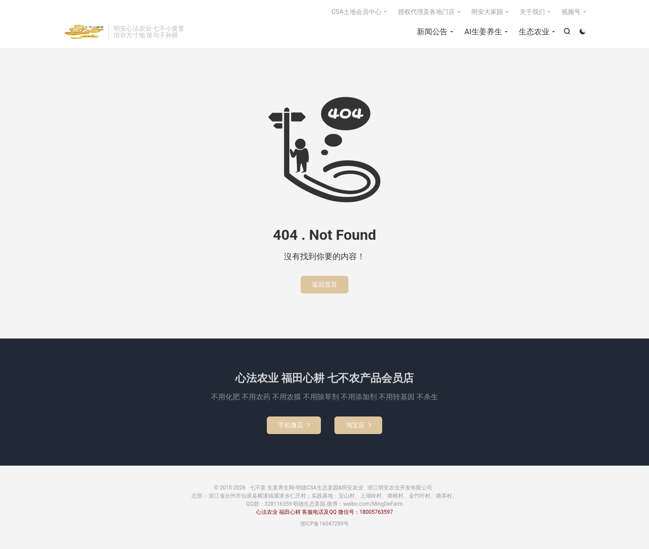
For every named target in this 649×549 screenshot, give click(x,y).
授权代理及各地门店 (426, 11)
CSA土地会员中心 (356, 11)
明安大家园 (487, 11)
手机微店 (294, 425)
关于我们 (532, 11)
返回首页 (324, 284)
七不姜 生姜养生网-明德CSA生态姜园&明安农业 (83, 32)
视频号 (571, 11)
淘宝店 (358, 425)
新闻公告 (432, 31)
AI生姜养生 (483, 31)
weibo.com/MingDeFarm (372, 504)
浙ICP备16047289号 (324, 524)
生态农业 (534, 31)
